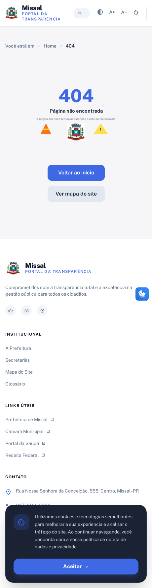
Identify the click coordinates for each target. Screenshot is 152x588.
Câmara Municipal (27, 431)
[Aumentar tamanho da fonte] (112, 13)
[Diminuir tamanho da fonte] (124, 13)
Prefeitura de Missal (29, 419)
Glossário (15, 383)
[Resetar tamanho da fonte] (136, 13)
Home (50, 46)
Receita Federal (25, 455)
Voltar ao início (76, 172)
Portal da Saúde (25, 443)
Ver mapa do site (76, 194)
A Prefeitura (18, 348)
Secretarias (17, 360)
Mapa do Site (19, 372)
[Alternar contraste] (100, 13)
